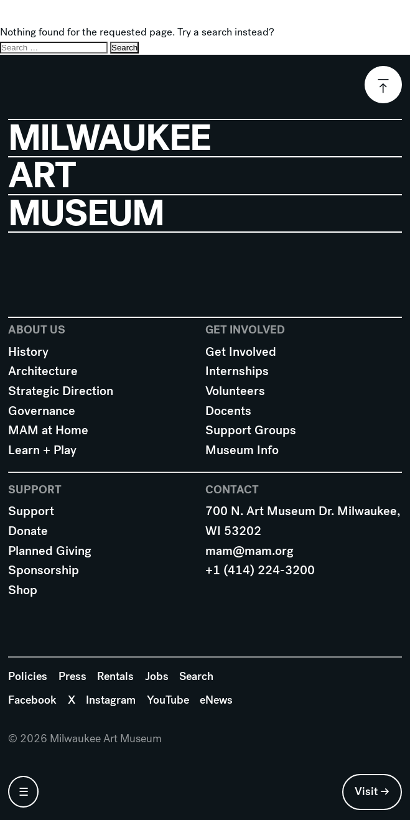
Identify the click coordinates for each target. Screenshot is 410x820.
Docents (228, 411)
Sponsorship (43, 570)
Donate (28, 531)
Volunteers (235, 391)
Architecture (43, 371)
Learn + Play (42, 450)
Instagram (111, 699)
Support (31, 511)
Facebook (32, 699)
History (28, 351)
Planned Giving (49, 551)
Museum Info (242, 450)
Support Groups (250, 430)
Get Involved (240, 351)
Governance (41, 411)
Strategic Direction (60, 391)
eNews (216, 699)
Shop (22, 590)
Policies (27, 676)
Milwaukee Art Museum (205, 20)
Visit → (372, 791)
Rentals (115, 676)
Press (72, 676)
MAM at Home (48, 430)
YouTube (168, 699)
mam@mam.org (249, 551)
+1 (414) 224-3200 (260, 570)
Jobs (157, 676)
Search (196, 676)
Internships (237, 371)
